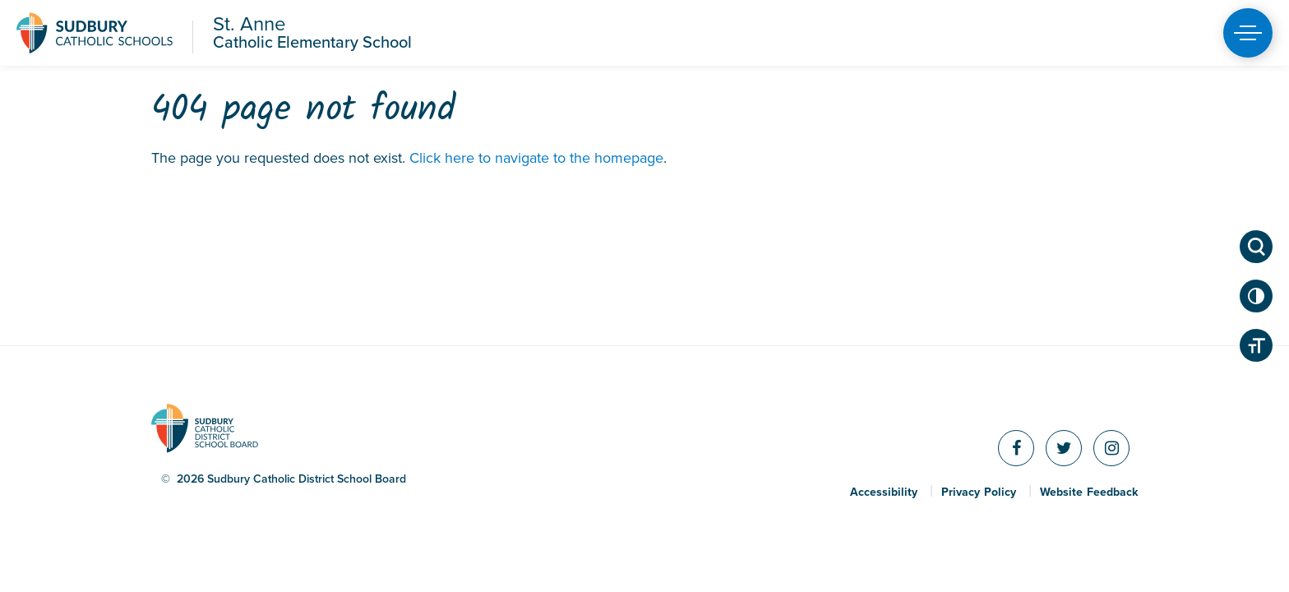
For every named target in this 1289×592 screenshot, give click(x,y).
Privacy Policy (978, 492)
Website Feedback (1089, 492)
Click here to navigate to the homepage (536, 158)
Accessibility (883, 492)
